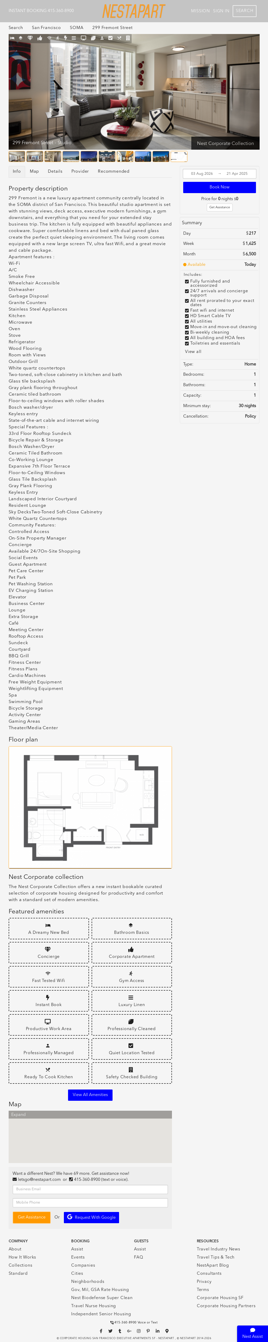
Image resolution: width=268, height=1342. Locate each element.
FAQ (138, 1257)
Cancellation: (196, 416)
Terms (203, 1290)
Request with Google (91, 1217)
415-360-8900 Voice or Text (134, 1322)
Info (17, 172)
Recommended (114, 172)
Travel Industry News (218, 1249)
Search (244, 11)
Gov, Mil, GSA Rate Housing (100, 1290)
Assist (77, 1249)
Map (34, 172)
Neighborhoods (87, 1282)
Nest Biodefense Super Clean (102, 1298)
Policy (250, 416)
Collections (20, 1266)
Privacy (204, 1282)
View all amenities (90, 1095)
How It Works (22, 1257)
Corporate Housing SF (220, 1298)
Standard (18, 1274)
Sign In (221, 11)
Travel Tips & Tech (215, 1257)
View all (193, 352)
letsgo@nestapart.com (39, 1180)
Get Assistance (219, 207)
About (15, 1249)
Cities (77, 1274)
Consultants (209, 1274)
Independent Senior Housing (101, 1314)
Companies (83, 1266)
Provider (80, 172)
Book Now (220, 187)
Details (55, 172)
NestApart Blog (213, 1266)
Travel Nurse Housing (93, 1306)
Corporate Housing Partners (226, 1306)
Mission (200, 11)
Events (78, 1257)
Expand (18, 1115)
